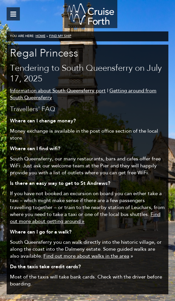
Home (40, 36)
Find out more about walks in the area (86, 256)
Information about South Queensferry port (58, 91)
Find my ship (60, 36)
